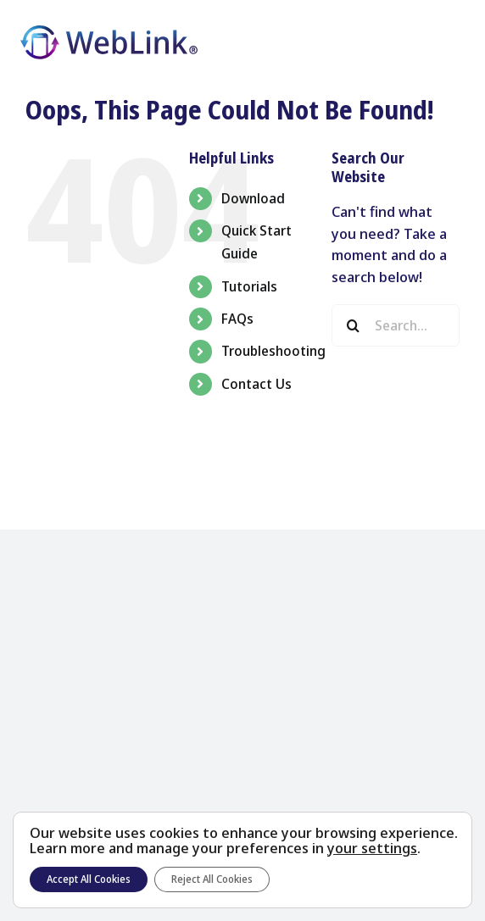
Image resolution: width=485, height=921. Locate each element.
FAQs (237, 318)
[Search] (353, 325)
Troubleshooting (273, 350)
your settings (372, 848)
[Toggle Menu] (451, 43)
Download (253, 198)
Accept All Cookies (89, 879)
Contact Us (256, 384)
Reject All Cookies (212, 879)
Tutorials (249, 286)
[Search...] (396, 325)
